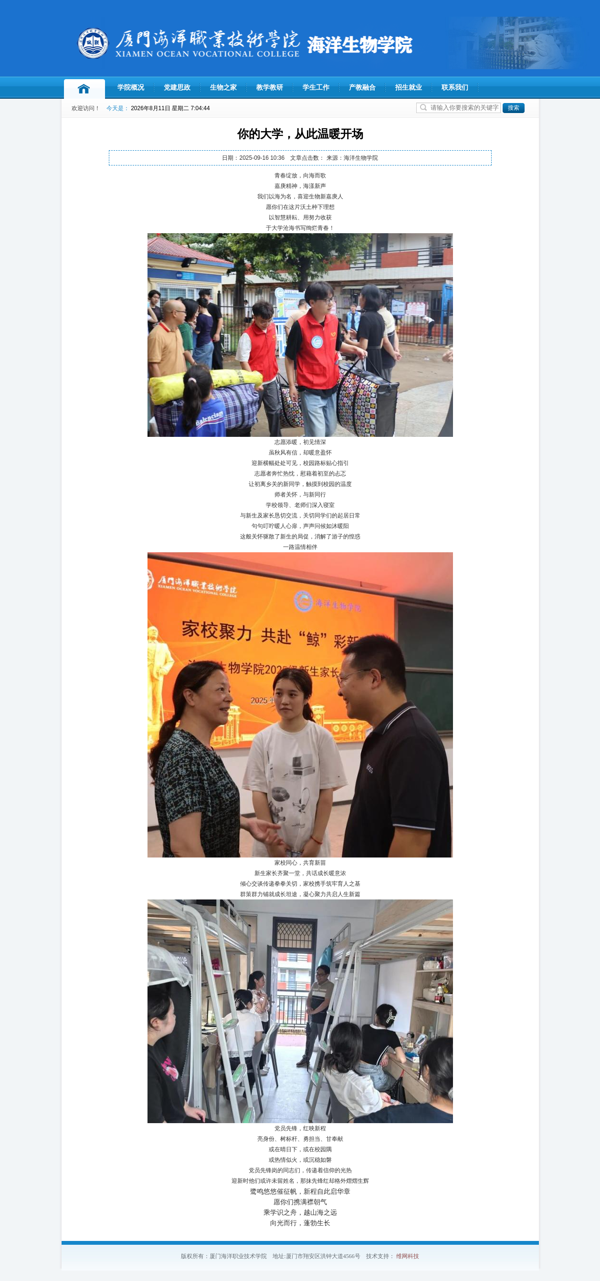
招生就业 (408, 87)
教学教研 (269, 87)
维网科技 (407, 1256)
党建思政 (177, 87)
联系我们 (455, 87)
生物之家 (223, 87)
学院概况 (130, 87)
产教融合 (362, 87)
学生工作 (316, 87)
